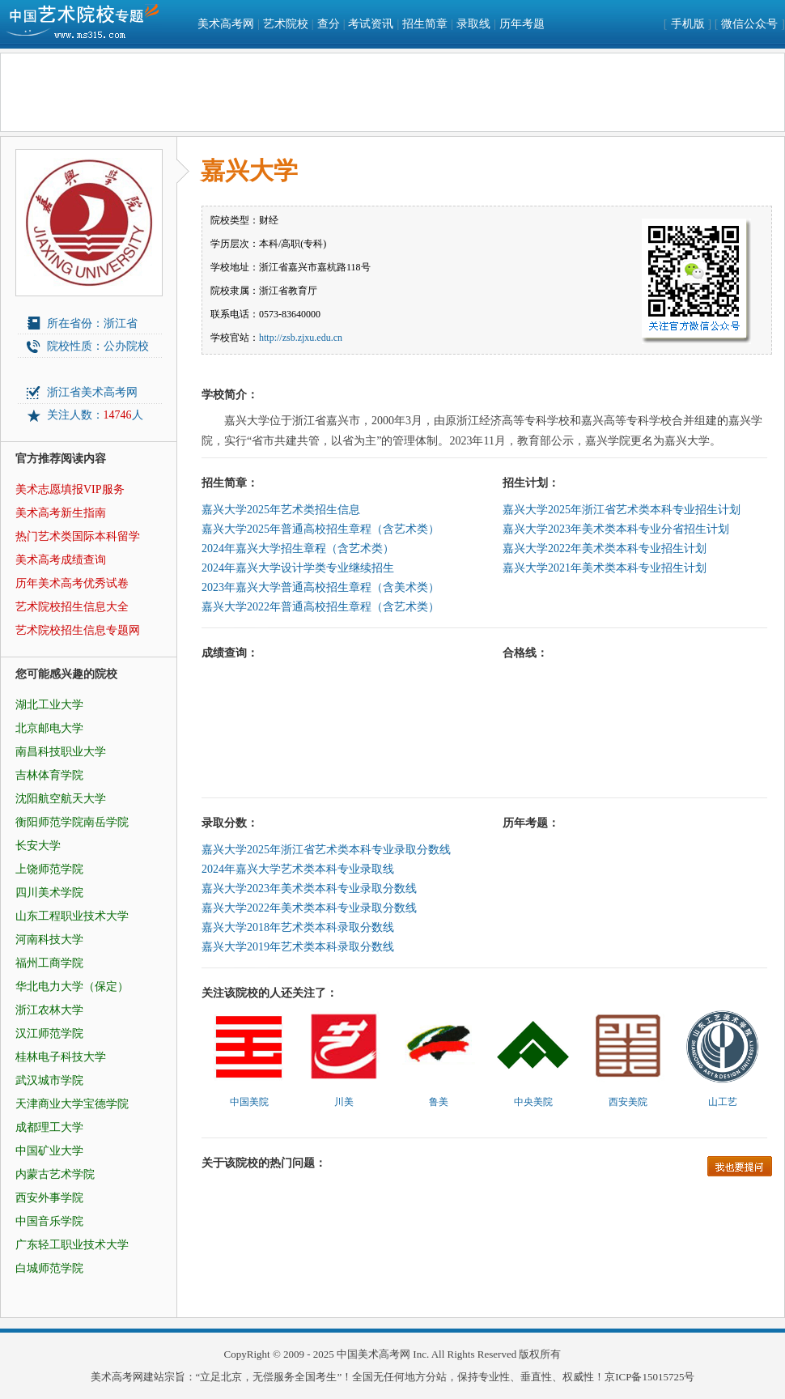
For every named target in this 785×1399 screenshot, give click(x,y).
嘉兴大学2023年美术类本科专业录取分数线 (309, 888)
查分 (328, 24)
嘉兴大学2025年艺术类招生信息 (281, 510)
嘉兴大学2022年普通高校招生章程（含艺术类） (320, 607)
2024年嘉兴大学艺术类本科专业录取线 (298, 869)
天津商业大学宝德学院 (72, 1104)
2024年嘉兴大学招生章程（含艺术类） (298, 548)
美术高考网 (225, 24)
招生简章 (425, 24)
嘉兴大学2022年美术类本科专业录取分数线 (309, 908)
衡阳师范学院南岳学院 (72, 822)
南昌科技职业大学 (60, 752)
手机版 (688, 24)
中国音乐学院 (49, 1221)
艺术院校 (285, 24)
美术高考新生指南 (60, 513)
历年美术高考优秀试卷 (72, 583)
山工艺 (722, 1102)
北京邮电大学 (49, 728)
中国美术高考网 (373, 1354)
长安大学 (38, 846)
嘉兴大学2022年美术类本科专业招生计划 (604, 548)
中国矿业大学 (49, 1151)
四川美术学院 (49, 893)
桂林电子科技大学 (60, 1057)
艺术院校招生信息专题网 (77, 630)
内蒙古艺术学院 (55, 1174)
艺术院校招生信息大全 (72, 607)
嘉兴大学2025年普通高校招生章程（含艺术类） (320, 529)
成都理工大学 (49, 1127)
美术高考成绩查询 (60, 560)
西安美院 (628, 1102)
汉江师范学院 (49, 1033)
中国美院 (249, 1102)
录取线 (473, 24)
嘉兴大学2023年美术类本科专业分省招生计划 (616, 529)
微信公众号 (749, 24)
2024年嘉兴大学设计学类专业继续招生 (298, 568)
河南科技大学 (49, 939)
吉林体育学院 (49, 775)
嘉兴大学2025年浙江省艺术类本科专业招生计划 (621, 510)
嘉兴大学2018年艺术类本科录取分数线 (298, 927)
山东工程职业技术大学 (72, 916)
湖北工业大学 (49, 705)
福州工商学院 (49, 963)
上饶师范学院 (49, 869)
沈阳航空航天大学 (60, 799)
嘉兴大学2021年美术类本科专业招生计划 (604, 568)
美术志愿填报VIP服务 (70, 489)
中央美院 (533, 1102)
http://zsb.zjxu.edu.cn (300, 337)
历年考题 (522, 24)
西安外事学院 (49, 1198)
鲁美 (438, 1102)
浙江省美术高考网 (92, 392)
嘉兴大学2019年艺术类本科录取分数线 (298, 947)
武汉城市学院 (49, 1080)
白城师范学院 (49, 1268)
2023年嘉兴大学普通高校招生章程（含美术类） (320, 587)
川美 (344, 1102)
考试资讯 (370, 24)
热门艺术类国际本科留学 (77, 536)
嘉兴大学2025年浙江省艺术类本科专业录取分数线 (326, 850)
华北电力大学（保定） (72, 986)
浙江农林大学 (49, 1010)
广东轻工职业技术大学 (72, 1245)
